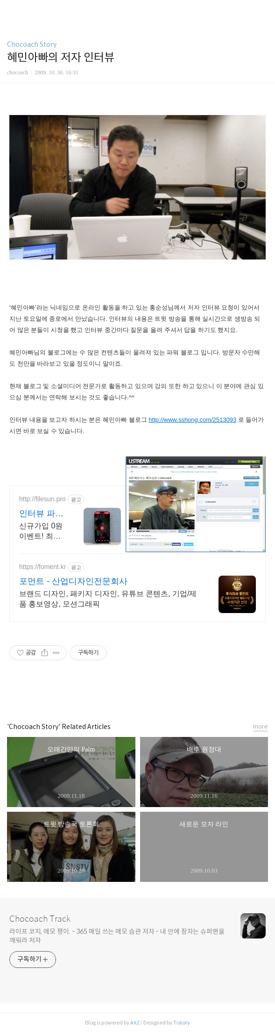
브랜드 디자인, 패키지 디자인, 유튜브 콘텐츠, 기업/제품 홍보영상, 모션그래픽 (108, 599)
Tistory (181, 1022)
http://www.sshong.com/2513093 (192, 419)
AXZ (135, 1022)
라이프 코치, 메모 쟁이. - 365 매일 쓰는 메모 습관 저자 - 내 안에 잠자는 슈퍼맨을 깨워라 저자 (117, 936)
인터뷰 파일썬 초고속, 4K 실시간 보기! (41, 514)
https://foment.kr (42, 566)
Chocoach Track (40, 919)
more (260, 726)
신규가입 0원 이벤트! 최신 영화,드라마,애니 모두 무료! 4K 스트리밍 (41, 531)
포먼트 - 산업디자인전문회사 (73, 581)
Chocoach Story (31, 44)
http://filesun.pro (42, 499)
